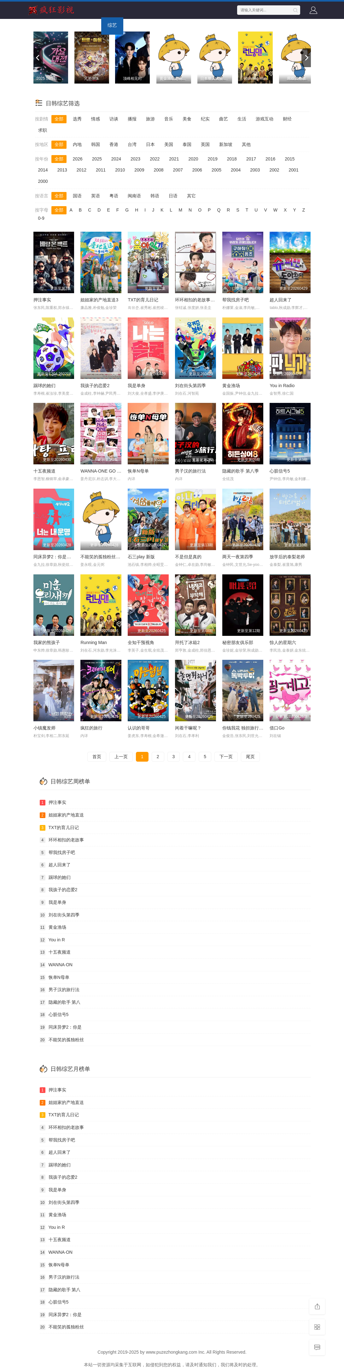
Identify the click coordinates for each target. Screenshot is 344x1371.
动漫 (134, 25)
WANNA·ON (56, 965)
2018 (232, 158)
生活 (241, 118)
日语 (173, 195)
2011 (101, 169)
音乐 (168, 118)
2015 (289, 158)
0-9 (41, 218)
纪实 (205, 118)
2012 (81, 169)
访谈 (113, 118)
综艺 (112, 25)
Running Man (93, 642)
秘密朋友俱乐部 (237, 642)
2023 (135, 158)
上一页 (121, 756)
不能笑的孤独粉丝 (62, 1040)
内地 (77, 144)
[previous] (38, 57)
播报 (132, 118)
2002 (274, 169)
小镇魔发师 (44, 727)
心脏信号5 (280, 470)
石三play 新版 (141, 556)
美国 (168, 144)
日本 (150, 144)
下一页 (226, 756)
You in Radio (282, 385)
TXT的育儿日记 (143, 299)
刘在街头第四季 (190, 385)
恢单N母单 (138, 470)
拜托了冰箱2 (187, 642)
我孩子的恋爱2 (94, 385)
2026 (78, 158)
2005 (216, 169)
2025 (97, 158)
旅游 (150, 118)
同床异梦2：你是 (61, 1027)
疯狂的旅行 (91, 727)
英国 (205, 144)
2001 (294, 169)
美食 (187, 118)
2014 (43, 169)
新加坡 (225, 144)
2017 (251, 158)
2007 (178, 169)
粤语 (113, 195)
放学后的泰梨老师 (287, 556)
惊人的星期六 (283, 642)
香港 (113, 144)
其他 (246, 144)
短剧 (183, 25)
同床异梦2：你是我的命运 (59, 556)
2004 (236, 169)
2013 (62, 169)
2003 (255, 169)
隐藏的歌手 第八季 (240, 470)
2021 (174, 158)
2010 (120, 169)
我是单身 (136, 385)
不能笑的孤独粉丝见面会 (104, 556)
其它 (191, 195)
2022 (155, 158)
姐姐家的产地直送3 (99, 299)
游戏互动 (264, 118)
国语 (77, 195)
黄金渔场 (231, 385)
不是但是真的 (188, 556)
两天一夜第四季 (237, 556)
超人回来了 (281, 299)
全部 (59, 118)
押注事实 (42, 299)
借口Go (277, 727)
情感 (95, 118)
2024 (116, 158)
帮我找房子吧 (235, 299)
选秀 (77, 118)
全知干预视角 (141, 642)
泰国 (187, 144)
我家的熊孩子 (46, 642)
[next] (306, 57)
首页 (41, 25)
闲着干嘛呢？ (188, 727)
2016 (270, 158)
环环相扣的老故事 (62, 840)
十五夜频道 (44, 470)
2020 (193, 158)
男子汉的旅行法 (190, 470)
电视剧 (88, 25)
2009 (139, 169)
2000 (43, 181)
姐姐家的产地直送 (62, 815)
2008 (158, 169)
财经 (287, 118)
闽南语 (134, 195)
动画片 (159, 25)
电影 (63, 25)
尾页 (250, 756)
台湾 (132, 144)
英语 (95, 195)
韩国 (95, 144)
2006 (197, 169)
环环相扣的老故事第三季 (199, 299)
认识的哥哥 (139, 727)
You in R (52, 940)
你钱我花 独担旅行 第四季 (247, 727)
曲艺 (223, 118)
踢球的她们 (44, 385)
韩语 (154, 195)
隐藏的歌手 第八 (60, 1002)
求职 (42, 130)
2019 (213, 158)
